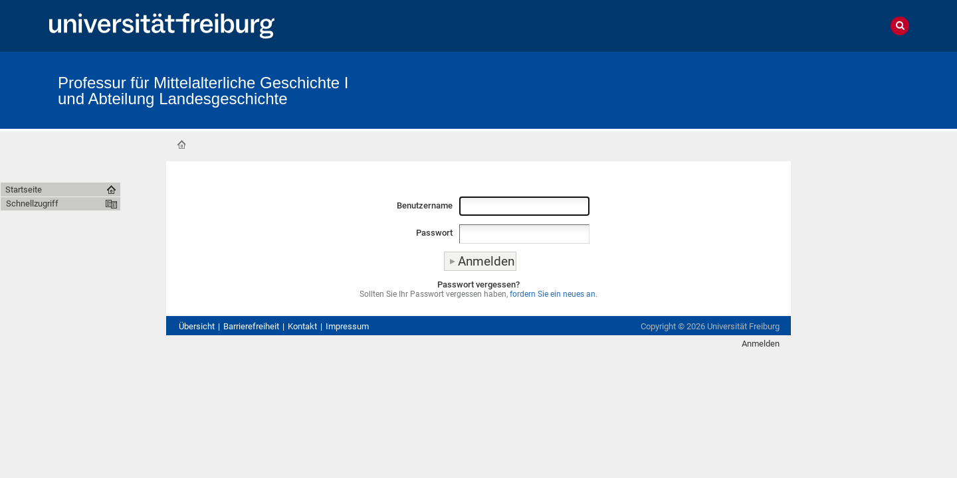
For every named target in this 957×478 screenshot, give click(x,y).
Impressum (347, 326)
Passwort (434, 233)
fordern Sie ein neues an (552, 294)
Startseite (181, 144)
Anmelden (761, 344)
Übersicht (197, 326)
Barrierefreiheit (251, 326)
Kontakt (302, 326)
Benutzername (425, 205)
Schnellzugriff (32, 203)
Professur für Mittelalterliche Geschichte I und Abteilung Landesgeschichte (203, 91)
